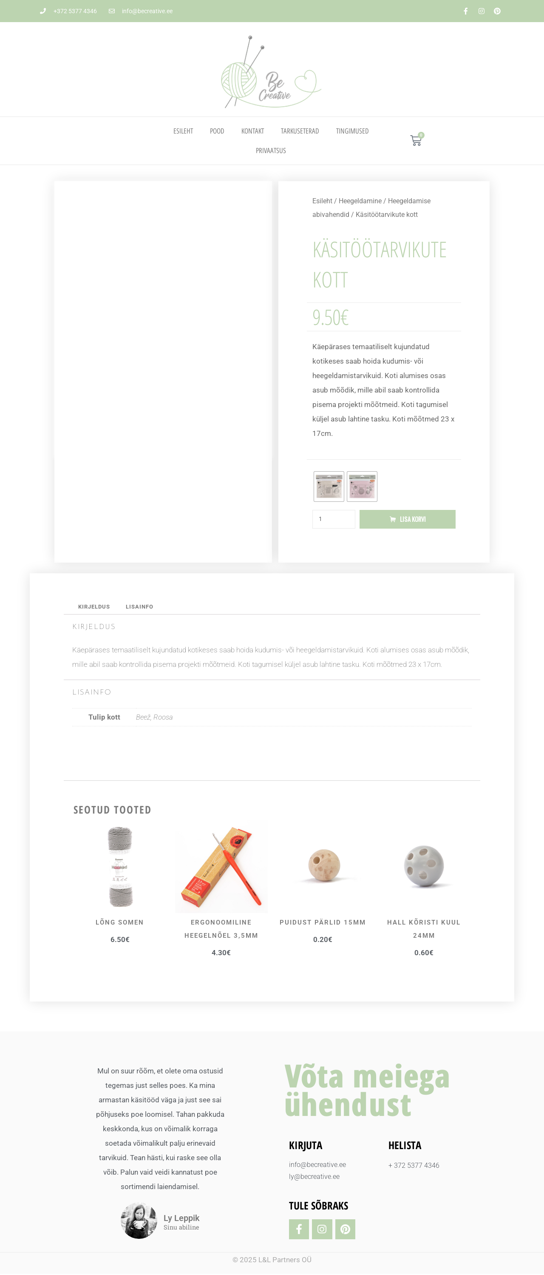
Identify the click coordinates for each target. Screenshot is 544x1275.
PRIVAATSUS (271, 150)
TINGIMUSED (352, 131)
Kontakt (252, 131)
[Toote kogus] (333, 519)
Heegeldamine (360, 201)
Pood (217, 131)
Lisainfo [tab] (144, 607)
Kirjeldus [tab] (95, 607)
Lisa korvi (413, 519)
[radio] (329, 486)
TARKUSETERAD (300, 131)
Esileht (183, 131)
